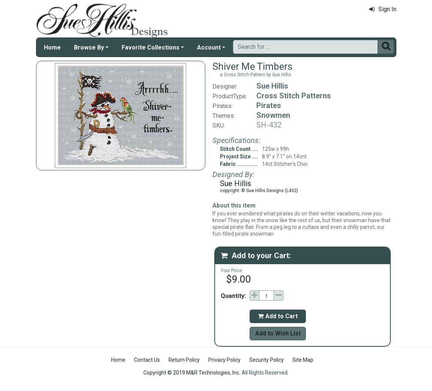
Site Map (302, 360)
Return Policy (184, 360)
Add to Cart (278, 316)
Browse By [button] (89, 47)
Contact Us (147, 360)
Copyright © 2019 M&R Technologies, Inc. (191, 373)
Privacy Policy (224, 360)
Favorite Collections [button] (150, 47)
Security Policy (266, 360)
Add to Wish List (278, 333)
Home (52, 47)
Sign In (382, 9)
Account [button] (209, 47)
